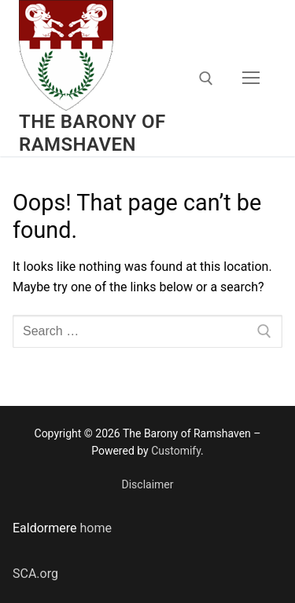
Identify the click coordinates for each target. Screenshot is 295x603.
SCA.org (35, 573)
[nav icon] (251, 78)
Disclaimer (147, 484)
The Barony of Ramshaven (92, 133)
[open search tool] (206, 78)
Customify (176, 450)
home (94, 528)
